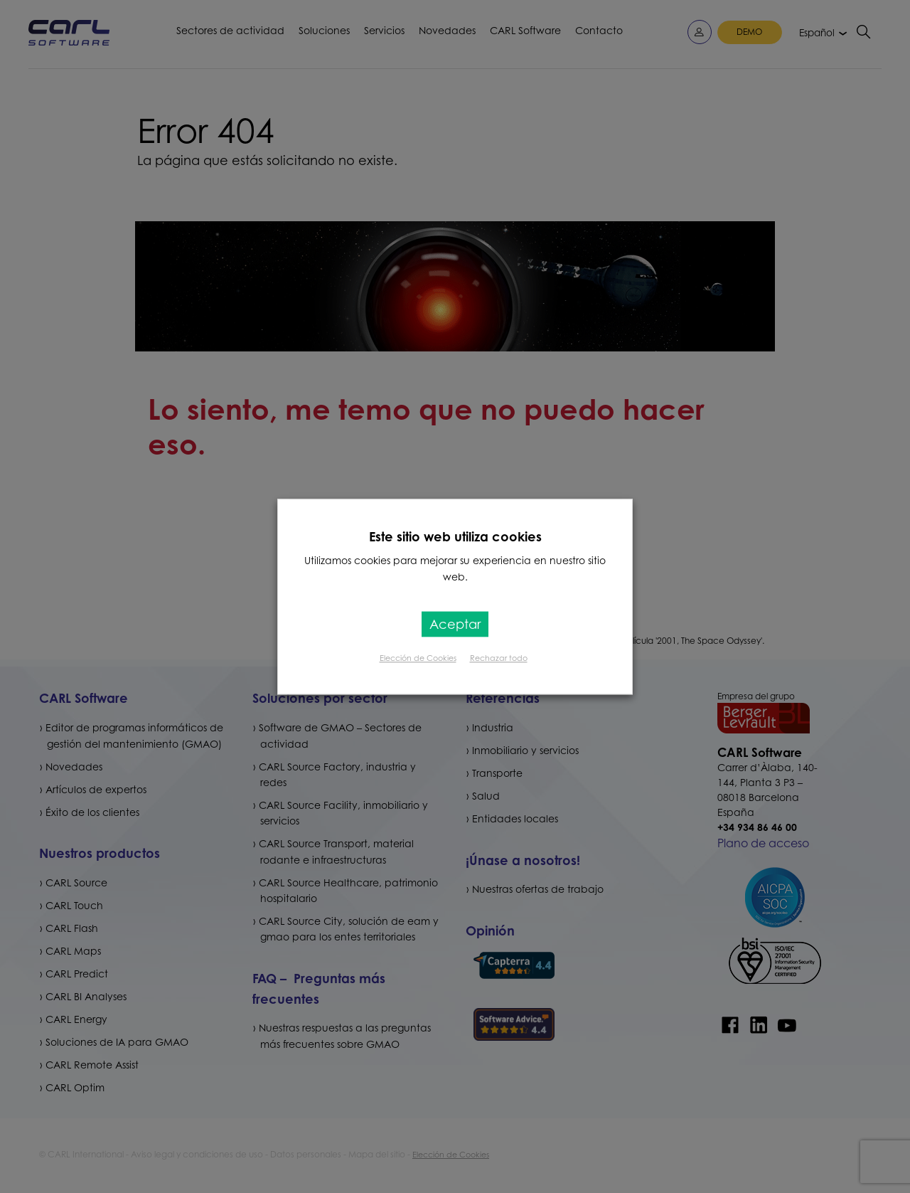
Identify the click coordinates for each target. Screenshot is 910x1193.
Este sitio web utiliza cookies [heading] (455, 536)
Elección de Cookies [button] (418, 658)
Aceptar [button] (455, 624)
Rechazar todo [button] (499, 658)
